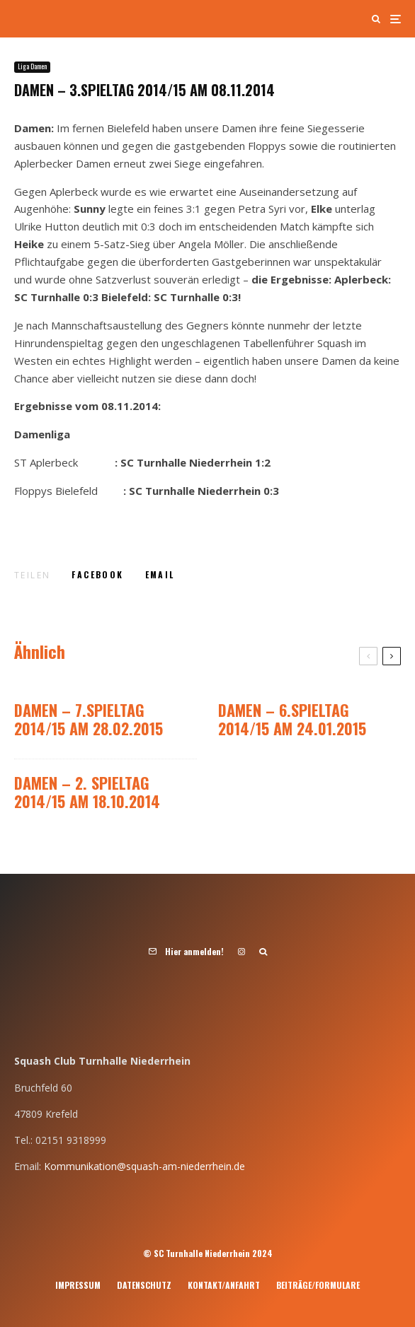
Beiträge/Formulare (318, 1285)
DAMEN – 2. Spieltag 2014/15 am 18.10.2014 (87, 792)
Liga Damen (32, 66)
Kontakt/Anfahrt (224, 1285)
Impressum (78, 1285)
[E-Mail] (160, 575)
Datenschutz (144, 1285)
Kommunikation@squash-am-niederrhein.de (144, 1166)
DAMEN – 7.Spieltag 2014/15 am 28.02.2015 (88, 719)
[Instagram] (241, 951)
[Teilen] (97, 575)
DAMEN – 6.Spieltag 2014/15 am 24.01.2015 (292, 719)
